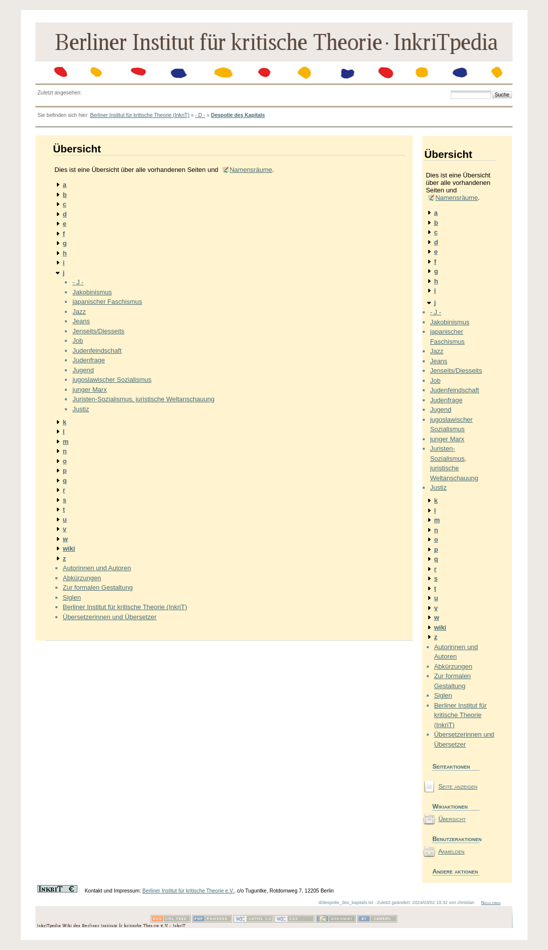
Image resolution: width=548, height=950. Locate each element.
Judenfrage (88, 360)
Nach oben (491, 902)
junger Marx (89, 389)
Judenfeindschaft (96, 350)
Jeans (81, 321)
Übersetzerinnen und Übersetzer (110, 617)
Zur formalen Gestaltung (98, 587)
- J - (77, 282)
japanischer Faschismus (107, 301)
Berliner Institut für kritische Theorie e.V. (188, 891)
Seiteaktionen (451, 766)
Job (77, 340)
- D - (200, 115)
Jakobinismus (92, 292)
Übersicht (452, 819)
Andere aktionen (455, 871)
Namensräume (251, 169)
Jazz (79, 311)
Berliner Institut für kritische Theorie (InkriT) (139, 115)
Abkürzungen (82, 578)
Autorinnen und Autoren (97, 568)
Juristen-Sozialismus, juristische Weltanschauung (143, 399)
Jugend (83, 370)
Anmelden (451, 851)
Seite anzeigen (457, 786)
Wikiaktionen (450, 806)
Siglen (72, 597)
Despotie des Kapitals (238, 115)
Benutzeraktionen (456, 839)
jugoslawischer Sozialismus (111, 379)
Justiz (80, 409)
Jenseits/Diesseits (98, 331)
